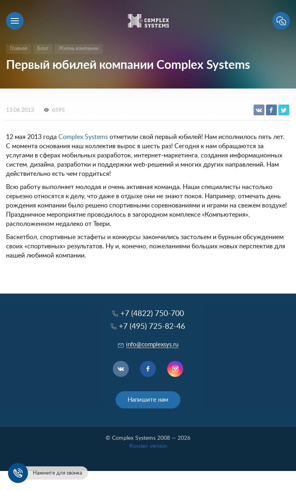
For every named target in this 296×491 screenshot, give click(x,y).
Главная (18, 48)
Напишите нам (148, 400)
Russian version (148, 446)
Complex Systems (83, 137)
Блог (42, 48)
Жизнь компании (78, 48)
